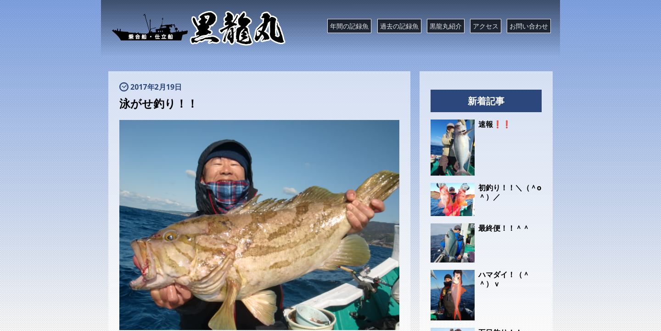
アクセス (486, 26)
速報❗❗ (494, 124)
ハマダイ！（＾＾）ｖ (504, 279)
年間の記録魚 (349, 26)
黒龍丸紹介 (446, 26)
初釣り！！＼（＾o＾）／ (510, 192)
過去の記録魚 (399, 26)
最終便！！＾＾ (504, 228)
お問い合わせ (529, 26)
